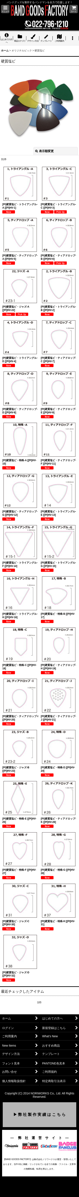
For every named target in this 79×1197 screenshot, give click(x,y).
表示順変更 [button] (44, 151)
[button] (5, 9)
